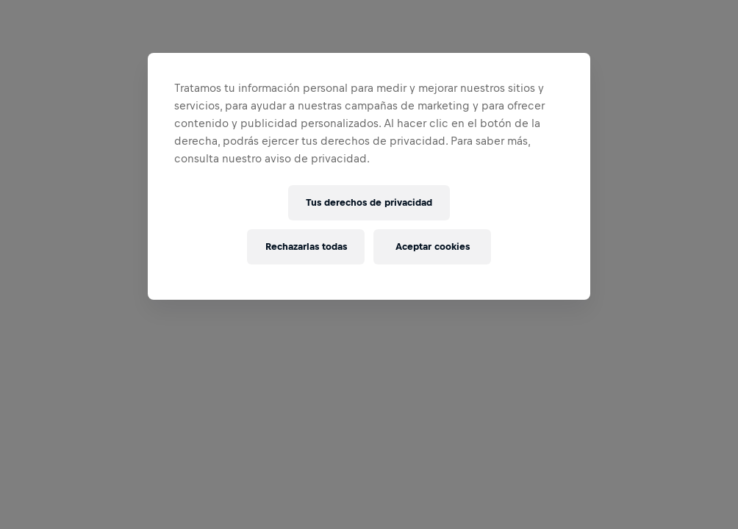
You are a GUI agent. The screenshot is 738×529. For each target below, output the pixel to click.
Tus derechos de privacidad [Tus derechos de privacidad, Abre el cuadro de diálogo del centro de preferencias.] (369, 202)
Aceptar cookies (432, 246)
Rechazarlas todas (306, 246)
